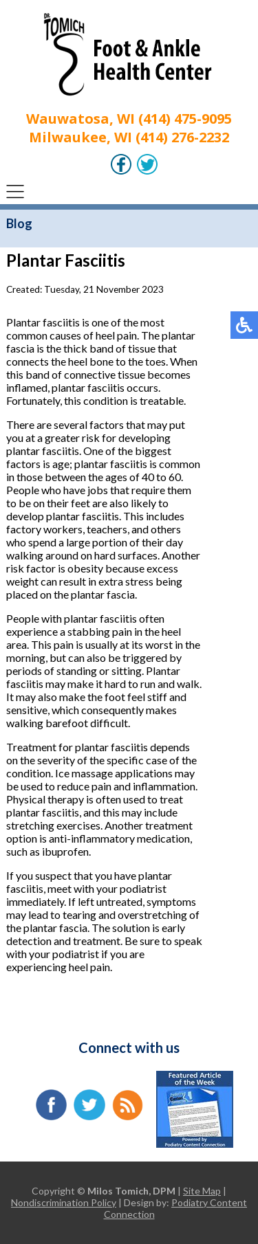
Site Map (202, 1191)
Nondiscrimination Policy (63, 1202)
